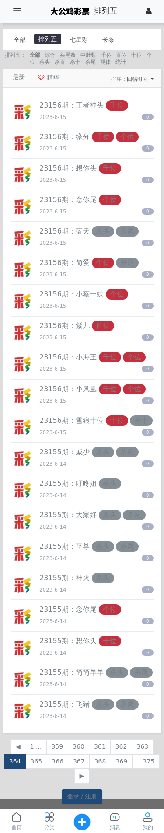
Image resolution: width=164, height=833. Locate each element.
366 (57, 761)
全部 (20, 39)
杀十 (75, 62)
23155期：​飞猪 (64, 704)
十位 (136, 55)
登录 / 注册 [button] (82, 796)
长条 (108, 39)
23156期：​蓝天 (64, 231)
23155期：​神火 (64, 578)
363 (142, 746)
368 (100, 761)
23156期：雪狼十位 (71, 420)
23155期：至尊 (64, 546)
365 (36, 761)
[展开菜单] (17, 11)
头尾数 (68, 55)
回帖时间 (138, 79)
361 (100, 746)
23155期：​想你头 (68, 641)
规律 (105, 62)
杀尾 (90, 62)
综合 (50, 55)
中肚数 (88, 55)
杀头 (44, 62)
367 (79, 761)
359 (57, 746)
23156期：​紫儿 (64, 325)
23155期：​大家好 (68, 515)
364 (15, 761)
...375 (145, 761)
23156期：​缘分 (64, 136)
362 (121, 746)
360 (78, 746)
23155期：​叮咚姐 (68, 483)
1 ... (36, 746)
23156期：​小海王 (68, 357)
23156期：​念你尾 (68, 199)
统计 (120, 62)
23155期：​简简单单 (71, 672)
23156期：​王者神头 (71, 105)
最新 (19, 76)
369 (121, 761)
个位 (127, 136)
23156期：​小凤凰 (68, 389)
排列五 (47, 38)
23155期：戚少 (64, 452)
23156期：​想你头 (68, 168)
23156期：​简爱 (64, 262)
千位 (106, 55)
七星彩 (79, 39)
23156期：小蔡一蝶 (71, 294)
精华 (48, 77)
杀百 (60, 62)
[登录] (149, 11)
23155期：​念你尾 (68, 609)
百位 (121, 55)
